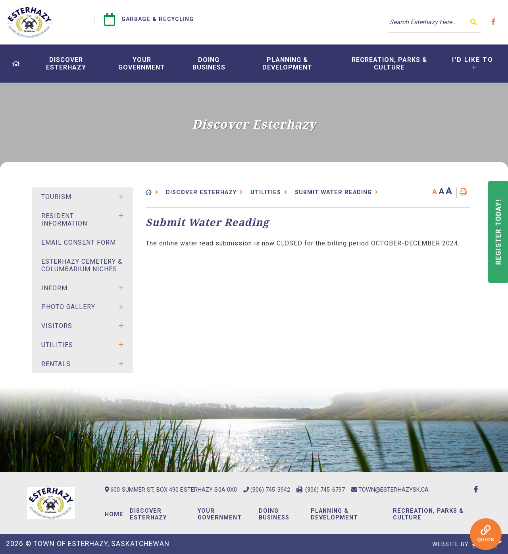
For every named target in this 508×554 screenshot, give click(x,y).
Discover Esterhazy (201, 192)
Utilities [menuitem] (57, 345)
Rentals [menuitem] (56, 364)
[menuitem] (16, 63)
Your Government (220, 514)
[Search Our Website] (434, 22)
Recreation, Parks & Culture (428, 514)
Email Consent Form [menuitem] (78, 242)
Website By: (467, 544)
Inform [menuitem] (54, 288)
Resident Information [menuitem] (64, 219)
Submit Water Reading (333, 192)
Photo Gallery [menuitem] (68, 307)
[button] (121, 197)
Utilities (265, 192)
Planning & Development (334, 514)
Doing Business (274, 514)
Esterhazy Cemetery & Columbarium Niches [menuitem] (81, 265)
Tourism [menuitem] (56, 197)
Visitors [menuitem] (56, 326)
